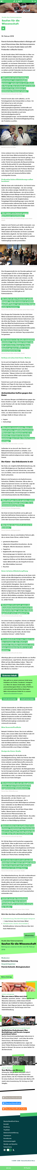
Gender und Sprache (10, 1144)
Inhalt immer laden (27, 699)
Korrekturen (8, 1138)
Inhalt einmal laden (9, 699)
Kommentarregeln (10, 1141)
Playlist (28, 1168)
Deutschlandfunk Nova (11, 1121)
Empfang (7, 1127)
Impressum (7, 1135)
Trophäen (7, 1130)
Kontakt (6, 1124)
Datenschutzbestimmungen (13, 693)
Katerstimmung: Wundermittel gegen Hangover (19, 918)
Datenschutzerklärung (11, 1132)
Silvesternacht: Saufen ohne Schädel (15, 923)
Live (9, 1168)
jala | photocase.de (31, 11)
